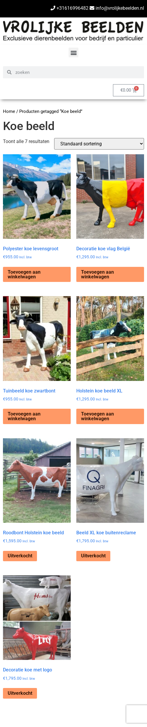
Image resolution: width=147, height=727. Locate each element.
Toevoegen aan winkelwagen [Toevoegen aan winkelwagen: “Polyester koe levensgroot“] (24, 274)
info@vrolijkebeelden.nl (117, 8)
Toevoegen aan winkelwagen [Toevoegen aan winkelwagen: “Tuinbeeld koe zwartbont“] (24, 416)
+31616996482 (69, 8)
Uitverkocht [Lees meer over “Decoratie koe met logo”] (20, 693)
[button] (73, 52)
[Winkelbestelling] (99, 144)
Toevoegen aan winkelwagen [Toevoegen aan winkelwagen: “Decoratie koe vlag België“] (97, 274)
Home (9, 111)
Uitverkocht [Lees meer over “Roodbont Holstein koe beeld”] (20, 556)
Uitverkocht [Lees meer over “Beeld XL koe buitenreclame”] (93, 556)
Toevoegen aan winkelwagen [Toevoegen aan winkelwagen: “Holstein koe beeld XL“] (97, 416)
